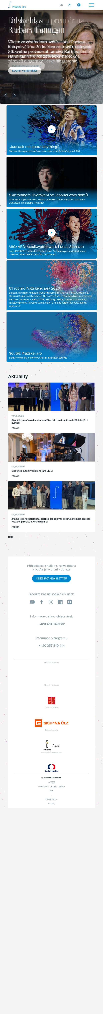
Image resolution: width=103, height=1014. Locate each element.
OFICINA (51, 804)
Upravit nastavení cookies (51, 778)
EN (61, 4)
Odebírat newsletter (51, 578)
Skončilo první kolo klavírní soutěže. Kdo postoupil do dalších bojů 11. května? (50, 422)
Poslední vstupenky (26, 65)
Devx (51, 791)
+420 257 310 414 (52, 645)
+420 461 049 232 (51, 624)
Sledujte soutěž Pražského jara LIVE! (32, 470)
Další (10, 536)
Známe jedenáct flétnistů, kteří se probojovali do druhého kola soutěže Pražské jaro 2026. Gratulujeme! (51, 520)
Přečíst (15, 428)
